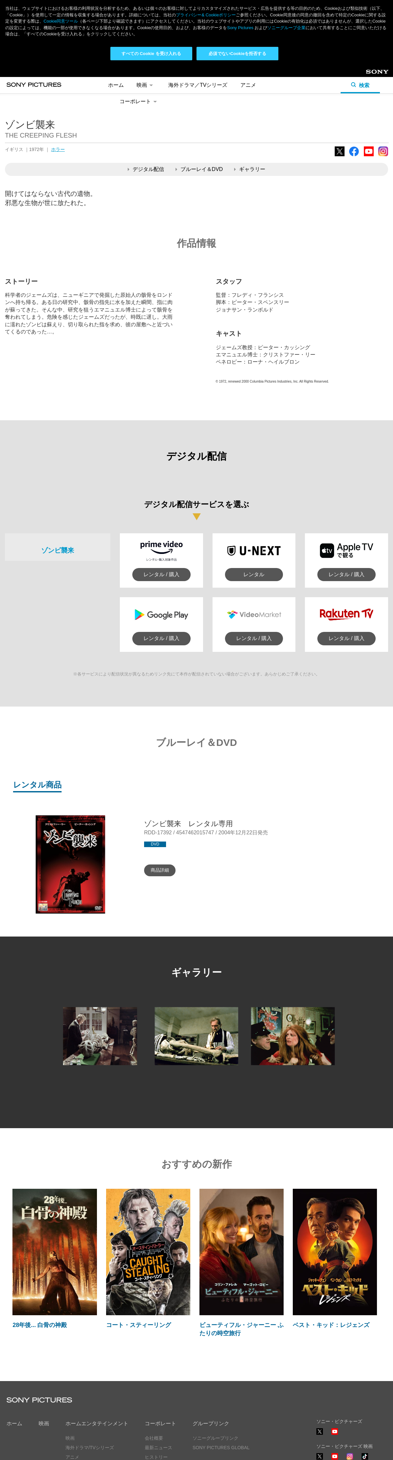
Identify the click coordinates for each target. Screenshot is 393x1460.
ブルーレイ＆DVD (199, 103)
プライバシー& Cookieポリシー (206, 14)
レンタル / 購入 (161, 509)
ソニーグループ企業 (286, 27)
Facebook (354, 90)
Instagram (383, 90)
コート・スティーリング (138, 1259)
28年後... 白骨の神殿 (39, 1259)
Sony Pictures (240, 27)
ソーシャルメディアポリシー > (348, 1430)
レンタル (253, 509)
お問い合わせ (158, 1410)
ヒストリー (156, 1391)
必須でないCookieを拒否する (237, 53)
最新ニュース (158, 1382)
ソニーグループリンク (215, 1372)
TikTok (349, 1418)
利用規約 (72, 1449)
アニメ (72, 1391)
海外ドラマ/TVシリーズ (90, 1382)
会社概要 (154, 1372)
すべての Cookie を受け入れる (151, 53)
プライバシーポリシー (29, 1449)
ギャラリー (249, 103)
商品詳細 (160, 804)
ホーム (14, 1357)
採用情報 (154, 1401)
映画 (44, 1357)
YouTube (369, 90)
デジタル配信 (146, 103)
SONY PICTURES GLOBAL (221, 1382)
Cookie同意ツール (109, 1449)
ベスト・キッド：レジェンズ (331, 1259)
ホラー (58, 83)
